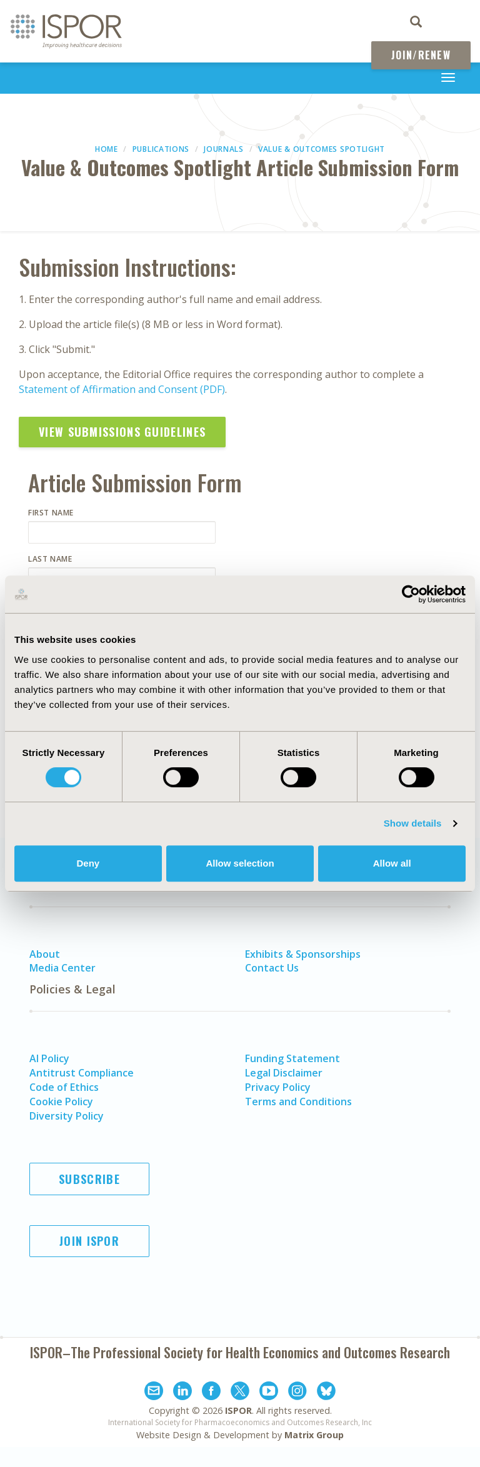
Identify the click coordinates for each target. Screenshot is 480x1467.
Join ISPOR (89, 1241)
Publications (160, 149)
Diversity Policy (66, 1116)
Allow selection (240, 863)
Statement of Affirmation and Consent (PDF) (122, 389)
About (44, 954)
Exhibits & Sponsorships (303, 954)
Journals (224, 149)
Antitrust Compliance (81, 1073)
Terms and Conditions (298, 1101)
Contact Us (272, 968)
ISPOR (238, 1410)
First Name (51, 512)
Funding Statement (292, 1058)
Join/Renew (421, 54)
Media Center (62, 968)
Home (106, 149)
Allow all (392, 863)
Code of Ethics (64, 1087)
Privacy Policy (278, 1087)
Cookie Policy (61, 1101)
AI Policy (49, 1058)
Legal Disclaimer (283, 1073)
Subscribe (89, 1179)
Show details (413, 823)
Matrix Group (314, 1435)
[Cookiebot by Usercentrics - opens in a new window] (411, 594)
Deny (87, 863)
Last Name (50, 559)
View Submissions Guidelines (122, 432)
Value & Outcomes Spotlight (321, 149)
